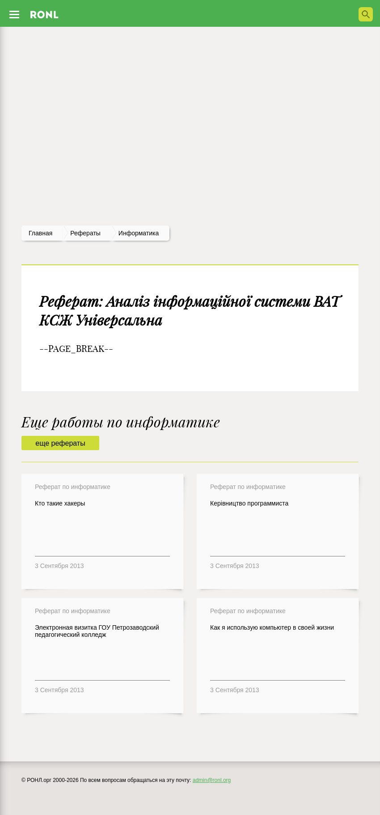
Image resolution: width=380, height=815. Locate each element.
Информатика (138, 233)
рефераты (85, 233)
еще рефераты (60, 443)
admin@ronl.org (212, 780)
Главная (40, 233)
